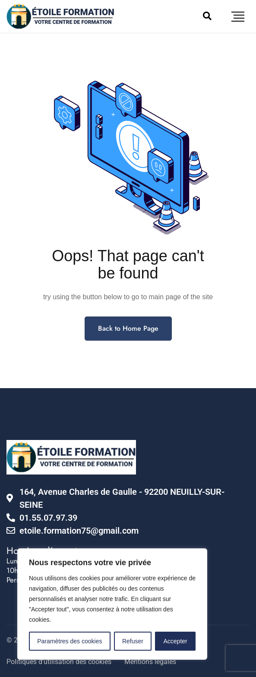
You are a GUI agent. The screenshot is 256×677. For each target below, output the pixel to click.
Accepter (175, 641)
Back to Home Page (128, 328)
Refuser (132, 641)
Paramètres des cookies (69, 641)
